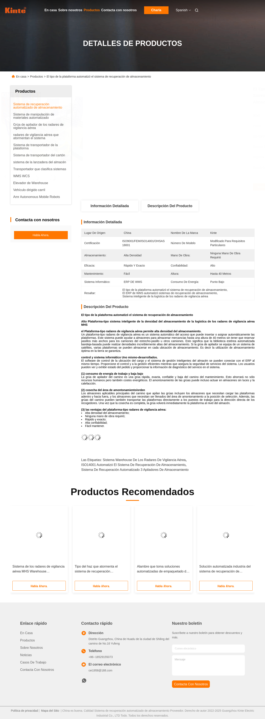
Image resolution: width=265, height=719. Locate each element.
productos (27, 640)
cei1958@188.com (100, 670)
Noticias (26, 655)
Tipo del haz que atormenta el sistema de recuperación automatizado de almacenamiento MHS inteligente (99, 569)
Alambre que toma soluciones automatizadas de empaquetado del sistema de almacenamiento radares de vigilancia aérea (163, 569)
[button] (22, 544)
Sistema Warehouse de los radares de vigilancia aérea (144, 460)
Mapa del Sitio (50, 710)
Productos (92, 10)
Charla (156, 10)
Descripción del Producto (170, 206)
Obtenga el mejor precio (190, 187)
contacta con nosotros (191, 684)
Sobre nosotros (70, 10)
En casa (51, 10)
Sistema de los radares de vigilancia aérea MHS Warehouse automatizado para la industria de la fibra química (38, 569)
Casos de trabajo (33, 662)
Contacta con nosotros (119, 10)
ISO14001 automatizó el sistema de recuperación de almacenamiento (133, 465)
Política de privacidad (24, 710)
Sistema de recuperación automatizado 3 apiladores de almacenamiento (134, 469)
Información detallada (110, 206)
